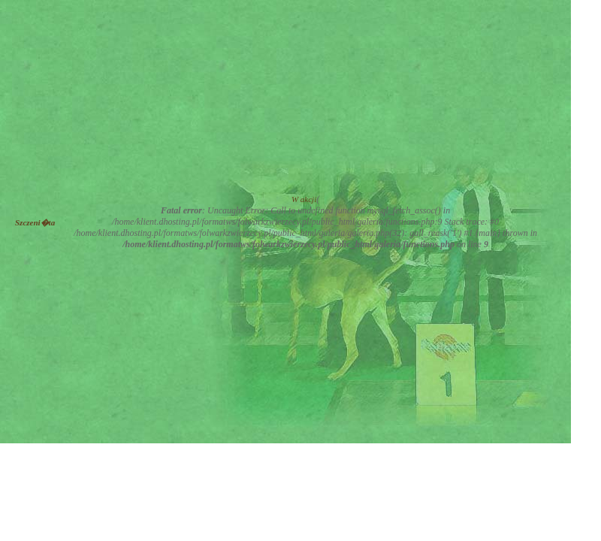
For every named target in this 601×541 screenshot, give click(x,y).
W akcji (303, 199)
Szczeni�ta (35, 222)
